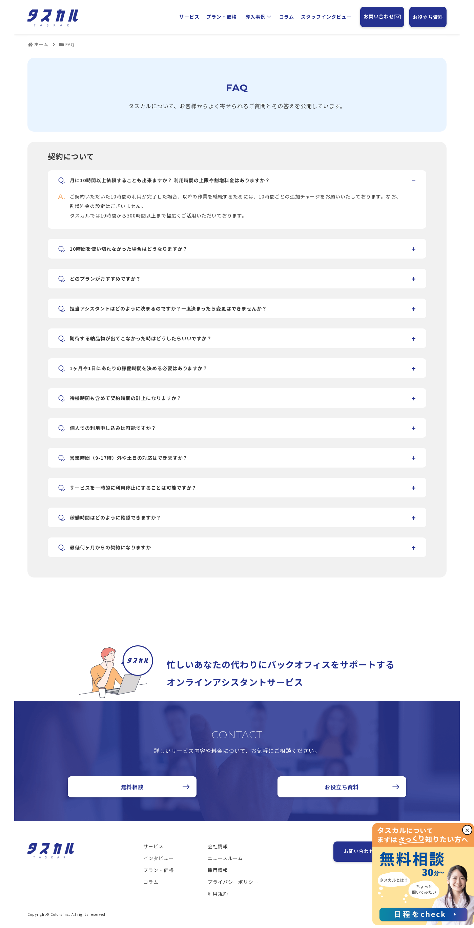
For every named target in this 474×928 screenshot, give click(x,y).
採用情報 (218, 870)
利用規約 (218, 893)
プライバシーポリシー (233, 881)
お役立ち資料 (428, 17)
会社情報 (218, 846)
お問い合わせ (382, 17)
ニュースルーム (225, 858)
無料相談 (132, 787)
